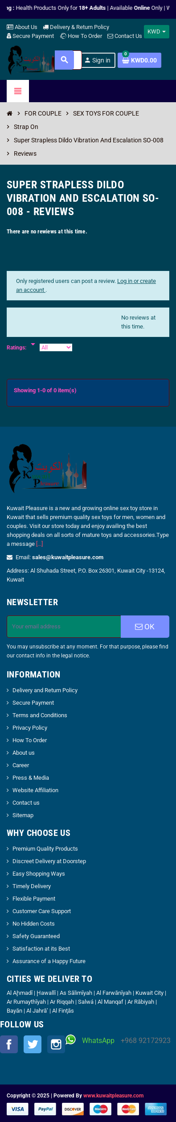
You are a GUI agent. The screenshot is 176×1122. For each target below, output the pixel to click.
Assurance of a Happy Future (49, 961)
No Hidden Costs (33, 923)
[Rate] (33, 339)
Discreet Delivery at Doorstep (49, 861)
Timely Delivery (31, 886)
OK (145, 626)
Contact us (26, 802)
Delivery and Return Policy (45, 690)
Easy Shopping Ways (38, 873)
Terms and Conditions (39, 715)
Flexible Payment (33, 898)
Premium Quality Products (45, 848)
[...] (39, 543)
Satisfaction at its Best (41, 948)
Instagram (56, 1044)
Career (20, 765)
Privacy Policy (29, 727)
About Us (22, 27)
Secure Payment (30, 36)
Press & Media (30, 777)
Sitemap (22, 815)
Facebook (9, 1044)
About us (23, 752)
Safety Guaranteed (36, 936)
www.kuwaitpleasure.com (113, 1096)
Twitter (32, 1044)
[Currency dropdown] (156, 31)
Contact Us (124, 36)
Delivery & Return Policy (76, 27)
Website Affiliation (35, 790)
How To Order (80, 36)
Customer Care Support (41, 911)
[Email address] (64, 626)
